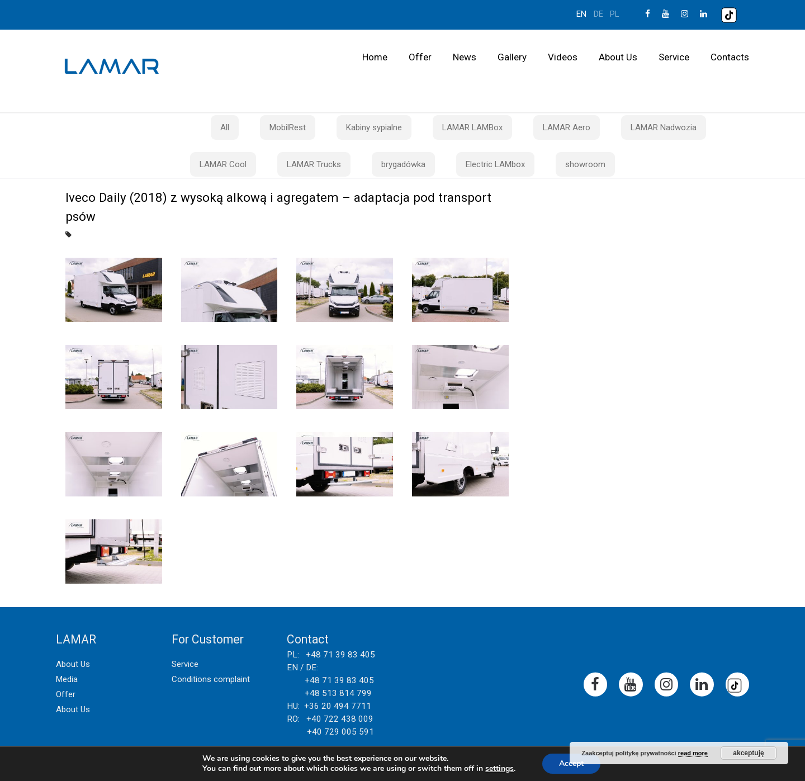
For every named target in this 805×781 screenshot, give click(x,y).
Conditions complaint (211, 679)
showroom (585, 164)
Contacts (730, 57)
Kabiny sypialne (374, 127)
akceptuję (748, 753)
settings (499, 769)
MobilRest (287, 127)
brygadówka (403, 164)
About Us (618, 57)
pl (614, 14)
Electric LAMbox (495, 164)
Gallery (512, 57)
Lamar (112, 66)
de (598, 14)
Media (67, 679)
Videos (562, 57)
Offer (420, 57)
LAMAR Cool (223, 164)
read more (693, 753)
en (581, 14)
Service (674, 57)
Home (374, 57)
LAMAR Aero (566, 127)
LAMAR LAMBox (472, 127)
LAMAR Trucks (314, 164)
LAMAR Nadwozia (664, 127)
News (464, 57)
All (224, 127)
